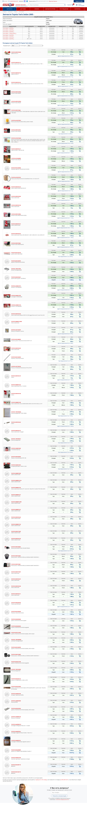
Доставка (23, 9)
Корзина (69, 4)
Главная (5, 11)
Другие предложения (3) (65, 171)
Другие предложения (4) (65, 299)
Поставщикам (64, 9)
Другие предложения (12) (66, 66)
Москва (5, 1)
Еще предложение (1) (66, 133)
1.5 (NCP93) (8, 35)
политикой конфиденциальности (62, 799)
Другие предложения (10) (65, 76)
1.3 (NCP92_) (8, 30)
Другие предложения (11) (65, 86)
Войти (79, 4)
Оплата (37, 9)
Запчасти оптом (50, 9)
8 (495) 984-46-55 (14, 1)
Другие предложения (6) (65, 124)
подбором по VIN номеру (41, 779)
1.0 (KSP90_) (8, 28)
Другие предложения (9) (65, 237)
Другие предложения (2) (65, 56)
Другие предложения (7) (65, 114)
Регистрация (81, 5)
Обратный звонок (53, 1)
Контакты (77, 9)
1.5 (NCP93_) (8, 37)
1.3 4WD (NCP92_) (9, 33)
